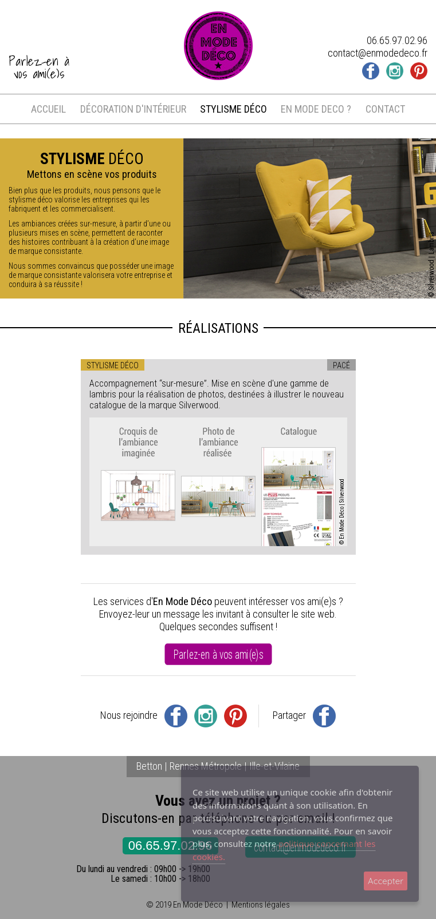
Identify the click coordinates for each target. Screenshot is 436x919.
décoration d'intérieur (133, 109)
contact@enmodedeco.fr (377, 53)
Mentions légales (260, 905)
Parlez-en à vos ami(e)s (217, 654)
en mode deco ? (316, 109)
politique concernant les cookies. (284, 850)
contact (385, 109)
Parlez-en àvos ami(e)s (39, 67)
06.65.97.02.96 (170, 845)
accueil (48, 109)
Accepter (385, 881)
